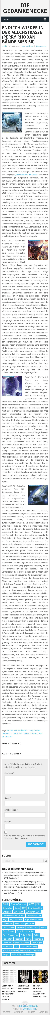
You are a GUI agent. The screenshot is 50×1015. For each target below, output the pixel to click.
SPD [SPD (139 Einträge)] (16, 947)
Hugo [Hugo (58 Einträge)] (5, 920)
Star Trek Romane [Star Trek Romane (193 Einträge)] (10, 950)
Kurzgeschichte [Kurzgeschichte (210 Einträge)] (27, 923)
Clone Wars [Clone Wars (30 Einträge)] (7, 908)
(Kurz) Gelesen (27, 46)
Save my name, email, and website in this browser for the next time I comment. (24, 837)
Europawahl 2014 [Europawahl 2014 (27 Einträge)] (33, 912)
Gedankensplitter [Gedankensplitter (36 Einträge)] (10, 916)
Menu (6, 19)
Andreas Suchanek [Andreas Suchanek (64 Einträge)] (18, 904)
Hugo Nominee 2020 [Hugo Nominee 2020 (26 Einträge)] (33, 920)
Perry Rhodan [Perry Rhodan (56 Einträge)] (8, 931)
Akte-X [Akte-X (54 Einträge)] (5, 904)
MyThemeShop (29, 1009)
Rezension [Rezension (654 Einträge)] (19, 939)
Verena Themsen (30, 733)
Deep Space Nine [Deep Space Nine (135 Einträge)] (35, 908)
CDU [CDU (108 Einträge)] (38, 904)
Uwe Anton (17, 733)
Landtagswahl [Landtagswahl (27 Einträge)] (8, 927)
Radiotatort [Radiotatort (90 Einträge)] (7, 939)
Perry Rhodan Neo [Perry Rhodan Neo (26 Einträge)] (10, 935)
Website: (7, 822)
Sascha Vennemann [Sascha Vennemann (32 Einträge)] (21, 943)
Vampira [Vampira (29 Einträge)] (6, 954)
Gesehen (43, 1012)
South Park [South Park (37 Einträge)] (7, 947)
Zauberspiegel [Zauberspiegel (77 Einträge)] (29, 954)
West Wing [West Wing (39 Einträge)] (16, 954)
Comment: (9, 773)
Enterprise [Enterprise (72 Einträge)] (7, 912)
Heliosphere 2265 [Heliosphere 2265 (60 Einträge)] (34, 916)
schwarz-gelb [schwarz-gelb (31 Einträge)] (37, 943)
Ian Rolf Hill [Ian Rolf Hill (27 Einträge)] (8, 923)
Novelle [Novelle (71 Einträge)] (43, 927)
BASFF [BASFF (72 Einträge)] (31, 904)
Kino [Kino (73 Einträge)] (17, 923)
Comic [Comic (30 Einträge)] (17, 908)
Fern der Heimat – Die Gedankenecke (19, 890)
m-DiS (4, 46)
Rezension (7, 733)
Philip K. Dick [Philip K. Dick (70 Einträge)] (26, 935)
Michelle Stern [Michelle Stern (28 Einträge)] (32, 927)
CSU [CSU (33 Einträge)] (24, 908)
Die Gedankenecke (25, 8)
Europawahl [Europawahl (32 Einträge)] (18, 912)
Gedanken (19, 1012)
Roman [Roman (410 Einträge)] (28, 939)
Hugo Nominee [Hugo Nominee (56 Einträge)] (16, 920)
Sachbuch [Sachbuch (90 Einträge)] (7, 943)
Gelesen (6, 1012)
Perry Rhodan (34, 730)
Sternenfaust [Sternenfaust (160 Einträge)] (25, 950)
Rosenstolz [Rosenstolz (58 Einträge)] (38, 939)
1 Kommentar (41, 46)
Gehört (31, 1012)
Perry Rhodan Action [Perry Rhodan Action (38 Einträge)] (25, 931)
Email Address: (10, 810)
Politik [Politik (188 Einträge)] (36, 935)
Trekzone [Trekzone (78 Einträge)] (37, 950)
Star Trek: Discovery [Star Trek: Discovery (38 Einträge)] (29, 947)
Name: (7, 798)
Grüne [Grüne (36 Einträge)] (21, 916)
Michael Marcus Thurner (17, 730)
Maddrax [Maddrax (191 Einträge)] (20, 927)
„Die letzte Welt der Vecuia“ (26, 175)
